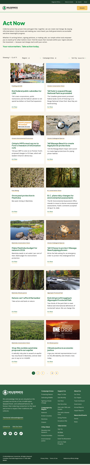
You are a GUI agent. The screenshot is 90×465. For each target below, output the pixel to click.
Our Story (77, 395)
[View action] (27, 75)
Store (85, 2)
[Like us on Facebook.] (10, 434)
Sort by (74, 59)
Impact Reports (79, 411)
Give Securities (62, 405)
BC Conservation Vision (54, 191)
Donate (82, 8)
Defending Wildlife (47, 398)
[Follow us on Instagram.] (5, 434)
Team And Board (79, 402)
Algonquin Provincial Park (55, 294)
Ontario (43, 423)
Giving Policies (62, 419)
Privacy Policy (44, 459)
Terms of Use (53, 459)
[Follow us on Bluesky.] (15, 434)
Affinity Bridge (74, 459)
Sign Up (60, 430)
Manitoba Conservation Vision (21, 244)
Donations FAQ (62, 422)
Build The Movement (64, 440)
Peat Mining (15, 191)
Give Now (61, 402)
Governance (78, 405)
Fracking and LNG (17, 87)
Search (79, 2)
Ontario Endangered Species (55, 139)
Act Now (60, 433)
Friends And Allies (46, 436)
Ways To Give (62, 395)
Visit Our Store (17, 427)
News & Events (69, 2)
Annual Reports (79, 408)
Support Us (62, 392)
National (44, 413)
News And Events (80, 416)
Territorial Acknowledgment (13, 418)
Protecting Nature (47, 395)
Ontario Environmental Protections (22, 139)
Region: (24, 59)
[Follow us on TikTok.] (21, 434)
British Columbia (46, 417)
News (76, 423)
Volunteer (61, 436)
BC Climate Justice (52, 344)
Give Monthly (62, 398)
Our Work (40, 8)
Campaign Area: (48, 59)
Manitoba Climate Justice (19, 294)
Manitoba (44, 420)
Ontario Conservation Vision (55, 87)
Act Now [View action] (14, 108)
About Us (30, 8)
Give (61, 8)
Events (76, 419)
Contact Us (6, 427)
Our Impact (77, 398)
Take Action (51, 8)
